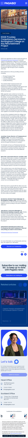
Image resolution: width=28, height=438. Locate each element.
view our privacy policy (16, 433)
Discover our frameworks (16, 246)
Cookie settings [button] (21, 435)
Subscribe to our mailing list (15, 275)
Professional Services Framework (9, 60)
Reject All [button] (13, 435)
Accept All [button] (6, 435)
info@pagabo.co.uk (9, 390)
